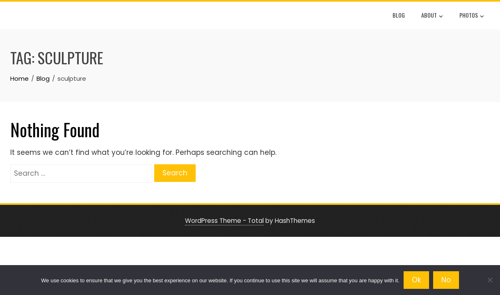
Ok (416, 280)
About (432, 16)
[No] (490, 280)
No (446, 280)
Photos (471, 16)
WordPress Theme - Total (224, 220)
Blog (399, 15)
